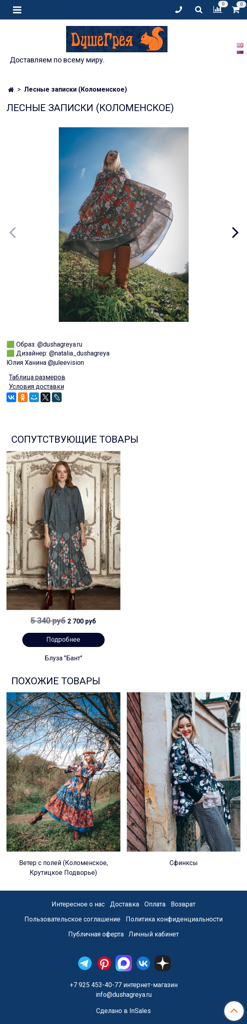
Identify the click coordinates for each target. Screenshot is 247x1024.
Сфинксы (184, 863)
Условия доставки (36, 386)
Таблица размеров (37, 377)
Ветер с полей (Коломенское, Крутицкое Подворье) (63, 867)
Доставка (124, 904)
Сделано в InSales (123, 1011)
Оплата (154, 904)
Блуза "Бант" (63, 658)
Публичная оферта (96, 934)
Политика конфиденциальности (174, 919)
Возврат (183, 904)
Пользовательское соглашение (72, 919)
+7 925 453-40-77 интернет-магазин (124, 985)
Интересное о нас (78, 904)
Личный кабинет (154, 934)
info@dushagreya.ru (124, 994)
